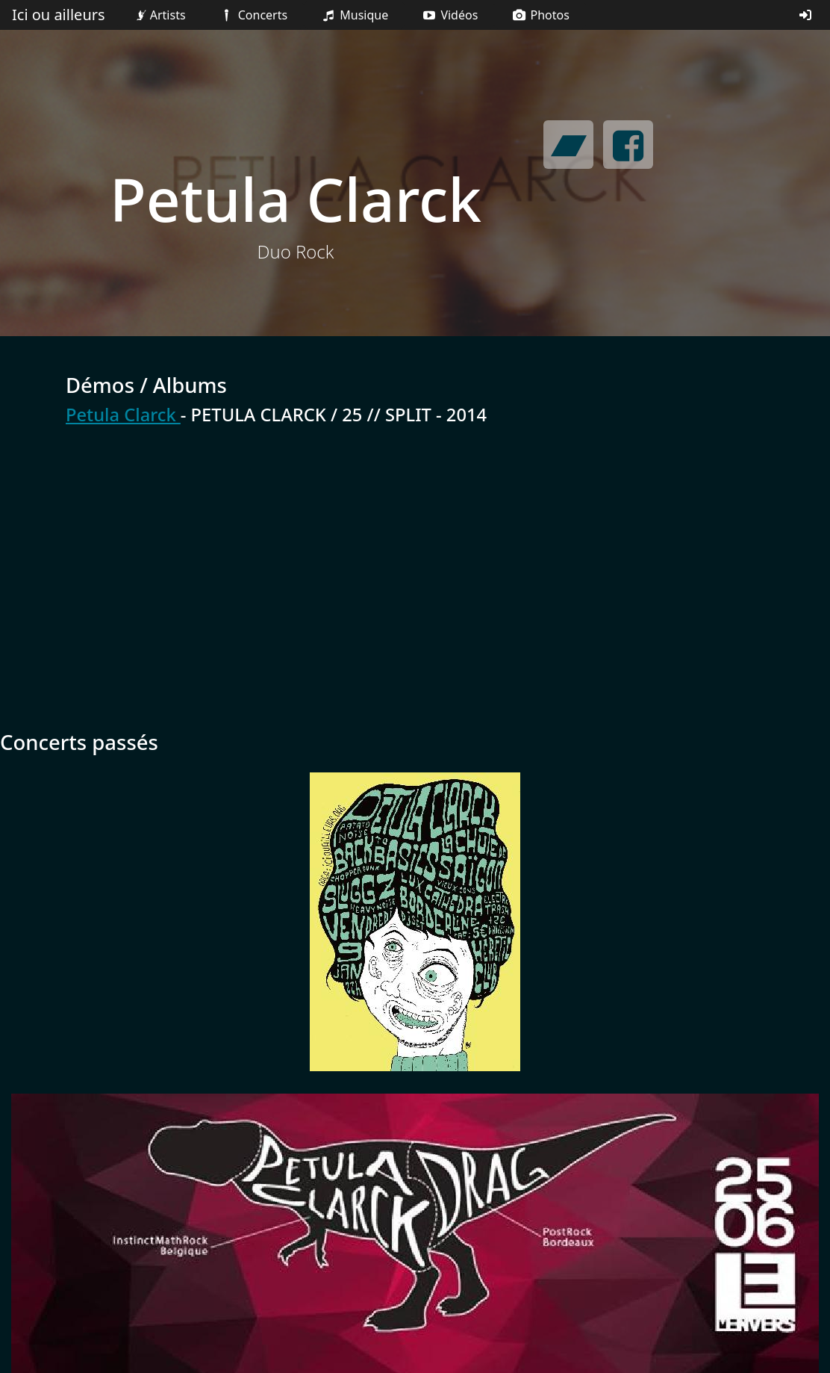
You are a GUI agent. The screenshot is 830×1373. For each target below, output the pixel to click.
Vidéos (449, 15)
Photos (540, 15)
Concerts (252, 15)
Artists (159, 15)
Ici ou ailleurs (58, 14)
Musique (354, 15)
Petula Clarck (123, 415)
